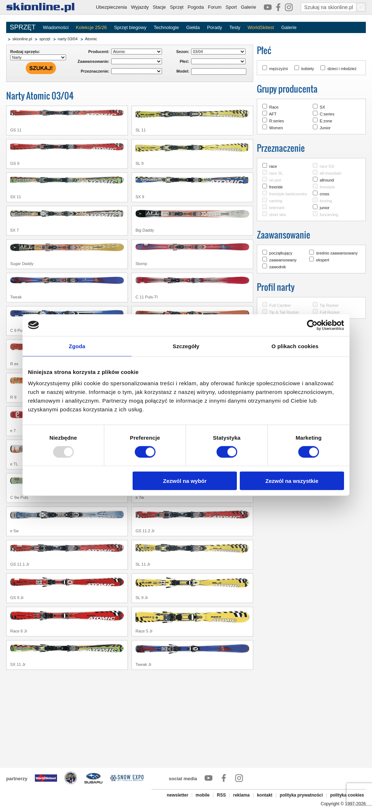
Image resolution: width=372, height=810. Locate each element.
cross (324, 194)
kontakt (264, 795)
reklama (241, 795)
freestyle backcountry (288, 194)
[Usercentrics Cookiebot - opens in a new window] (312, 324)
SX (322, 107)
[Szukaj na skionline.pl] (361, 7)
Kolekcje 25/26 (91, 27)
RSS (221, 795)
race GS (327, 166)
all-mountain (330, 173)
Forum (215, 7)
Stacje (159, 7)
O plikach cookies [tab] (294, 346)
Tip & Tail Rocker (284, 312)
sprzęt (44, 39)
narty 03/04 (68, 39)
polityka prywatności (301, 795)
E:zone (326, 121)
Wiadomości (56, 27)
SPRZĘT (23, 27)
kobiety (307, 68)
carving (275, 201)
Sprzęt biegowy (130, 27)
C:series (327, 114)
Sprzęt (177, 7)
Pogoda (195, 7)
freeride (276, 187)
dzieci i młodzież (341, 68)
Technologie (166, 27)
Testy (234, 27)
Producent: (98, 51)
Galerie (248, 7)
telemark (276, 207)
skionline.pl (22, 39)
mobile (202, 795)
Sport (231, 7)
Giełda (193, 27)
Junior (325, 128)
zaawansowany (282, 260)
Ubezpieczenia (111, 7)
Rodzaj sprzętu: (25, 51)
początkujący (280, 253)
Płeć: (184, 61)
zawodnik (277, 267)
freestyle (327, 187)
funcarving (329, 214)
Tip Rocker (329, 305)
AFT (272, 114)
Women (276, 128)
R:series (276, 121)
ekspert (322, 260)
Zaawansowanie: (93, 61)
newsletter (177, 795)
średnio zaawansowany (336, 253)
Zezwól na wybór (185, 481)
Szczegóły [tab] (186, 346)
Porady (214, 27)
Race (274, 107)
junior (324, 207)
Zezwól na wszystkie (292, 481)
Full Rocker (330, 312)
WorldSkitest (261, 27)
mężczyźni (278, 68)
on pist (275, 180)
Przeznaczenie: (95, 71)
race (273, 166)
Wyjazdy (140, 7)
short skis (277, 214)
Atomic (91, 39)
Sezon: (182, 51)
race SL (276, 173)
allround (327, 180)
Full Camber (280, 305)
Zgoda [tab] (77, 346)
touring (326, 201)
